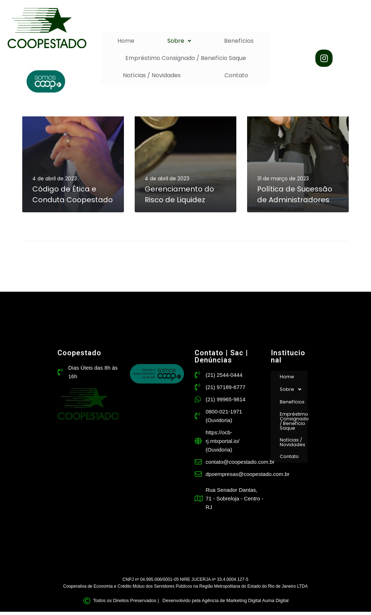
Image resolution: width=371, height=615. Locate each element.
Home (125, 41)
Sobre (179, 41)
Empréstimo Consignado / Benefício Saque (185, 58)
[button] (179, 41)
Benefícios (239, 41)
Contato (236, 75)
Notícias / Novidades (152, 75)
